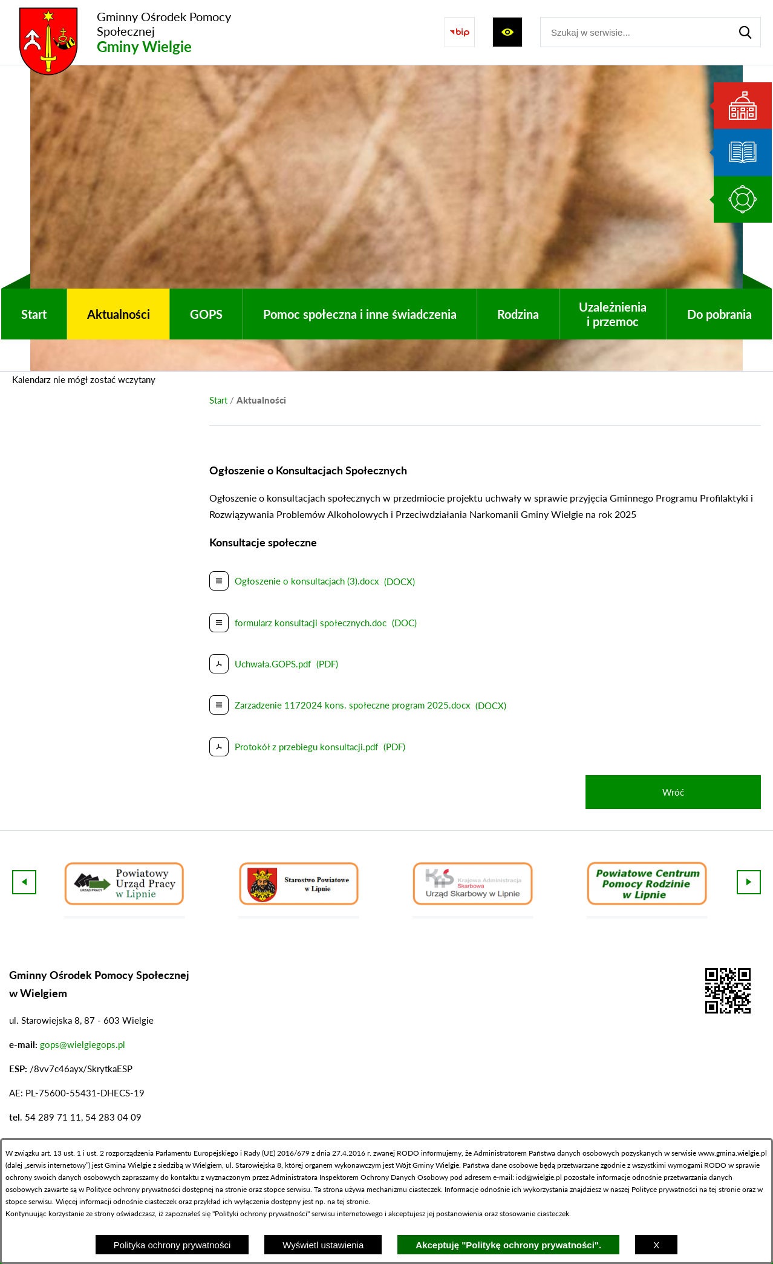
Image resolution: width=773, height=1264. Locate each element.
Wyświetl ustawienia (323, 1245)
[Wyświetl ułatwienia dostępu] (507, 32)
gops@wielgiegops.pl (82, 1044)
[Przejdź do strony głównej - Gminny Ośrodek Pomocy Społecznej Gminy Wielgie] (142, 32)
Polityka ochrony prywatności (172, 1245)
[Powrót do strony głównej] (218, 400)
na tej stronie (719, 1189)
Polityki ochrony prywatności (261, 1213)
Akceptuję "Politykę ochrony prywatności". (508, 1245)
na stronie (231, 1189)
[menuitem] (34, 314)
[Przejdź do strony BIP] (460, 32)
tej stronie (352, 1201)
